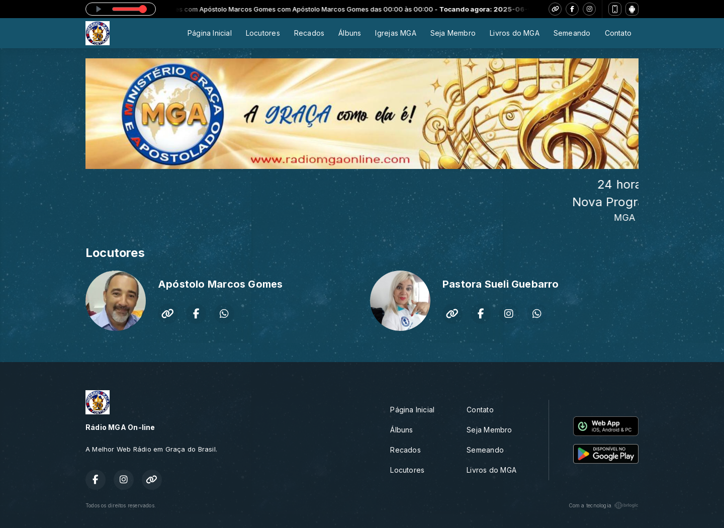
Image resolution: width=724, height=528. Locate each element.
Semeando (572, 33)
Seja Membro (453, 33)
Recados (309, 33)
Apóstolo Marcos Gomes (220, 284)
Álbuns (349, 33)
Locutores (263, 33)
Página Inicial (210, 33)
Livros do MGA (514, 33)
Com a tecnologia (604, 505)
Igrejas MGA (395, 33)
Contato (618, 33)
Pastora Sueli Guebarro (500, 284)
